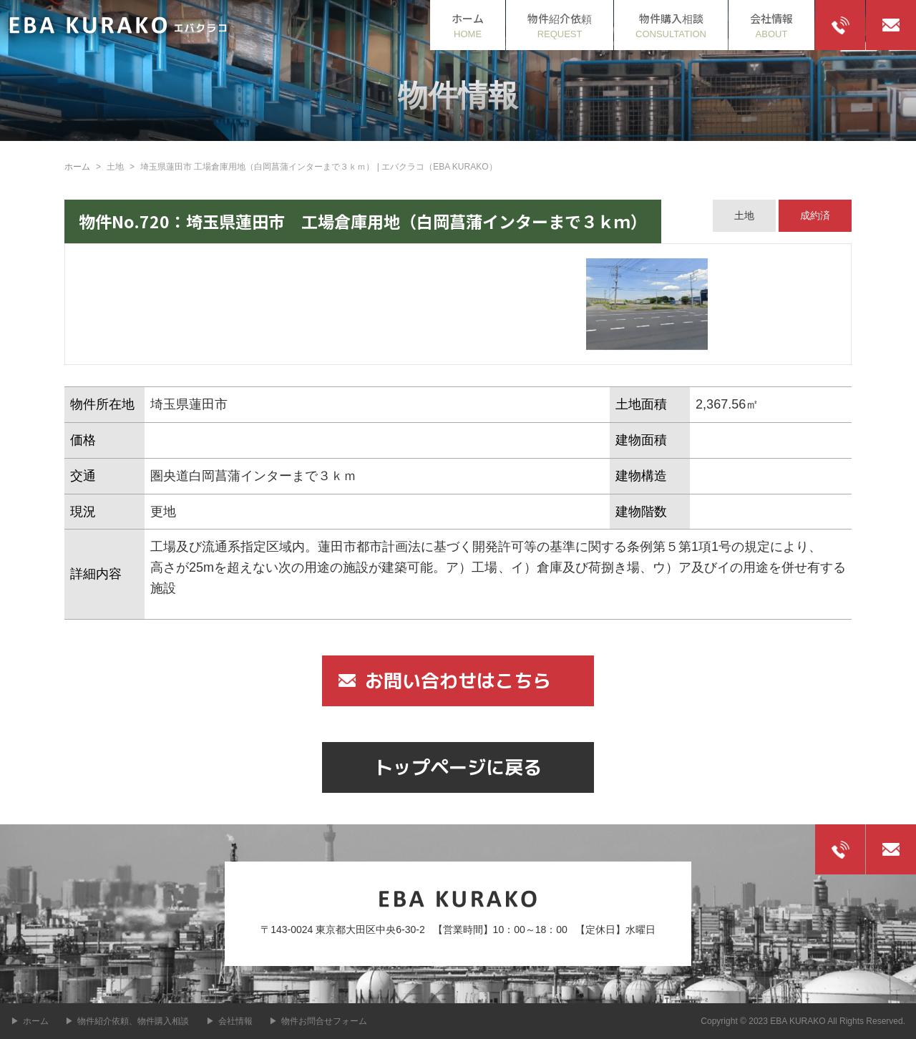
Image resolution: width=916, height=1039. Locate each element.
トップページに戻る (458, 767)
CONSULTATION (670, 25)
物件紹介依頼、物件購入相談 (133, 1021)
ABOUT (771, 25)
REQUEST (559, 25)
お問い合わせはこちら (458, 680)
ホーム (77, 167)
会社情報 (235, 1021)
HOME (468, 25)
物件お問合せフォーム (324, 1021)
